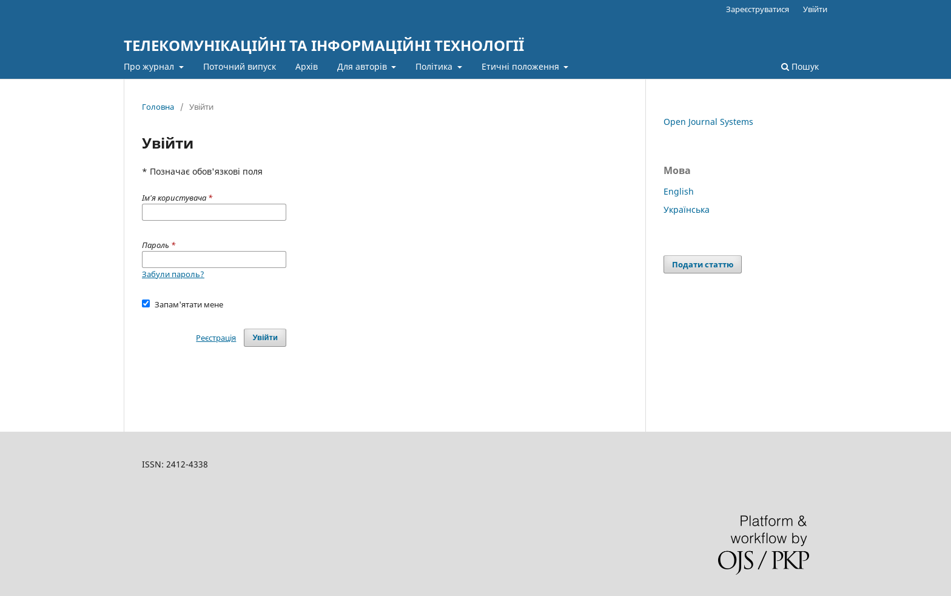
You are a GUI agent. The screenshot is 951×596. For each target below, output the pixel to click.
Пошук (800, 66)
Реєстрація (216, 337)
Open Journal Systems (708, 121)
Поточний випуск (239, 66)
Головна (158, 106)
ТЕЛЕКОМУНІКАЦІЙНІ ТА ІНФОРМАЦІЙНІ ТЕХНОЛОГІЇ (324, 45)
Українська (687, 209)
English (679, 191)
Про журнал (150, 66)
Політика (435, 66)
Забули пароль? (173, 274)
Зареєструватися (757, 9)
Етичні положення (522, 66)
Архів (306, 66)
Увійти (815, 9)
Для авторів (363, 66)
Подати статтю (702, 264)
